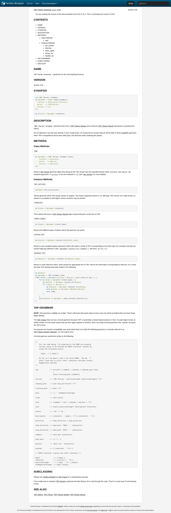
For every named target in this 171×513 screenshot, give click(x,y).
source (54, 10)
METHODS (42, 35)
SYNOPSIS (42, 30)
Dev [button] (37, 3)
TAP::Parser (44, 172)
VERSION (41, 28)
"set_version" (88, 174)
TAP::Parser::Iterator (78, 126)
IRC (110, 510)
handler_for (49, 56)
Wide (130, 3)
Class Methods (47, 38)
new (46, 40)
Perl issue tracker (92, 510)
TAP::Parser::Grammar (42, 10)
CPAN (59, 10)
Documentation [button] (49, 3)
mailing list (104, 510)
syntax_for (49, 53)
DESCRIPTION (43, 33)
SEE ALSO (42, 64)
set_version (49, 46)
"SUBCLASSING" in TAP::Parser (55, 477)
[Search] (153, 3)
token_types (49, 51)
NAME (40, 25)
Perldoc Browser (12, 3)
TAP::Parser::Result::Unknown (45, 332)
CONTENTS (41, 19)
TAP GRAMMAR (44, 58)
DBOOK (60, 506)
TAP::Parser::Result (105, 126)
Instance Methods (48, 43)
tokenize (48, 48)
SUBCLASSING (44, 61)
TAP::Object (38, 495)
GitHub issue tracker (86, 506)
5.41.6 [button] (29, 3)
